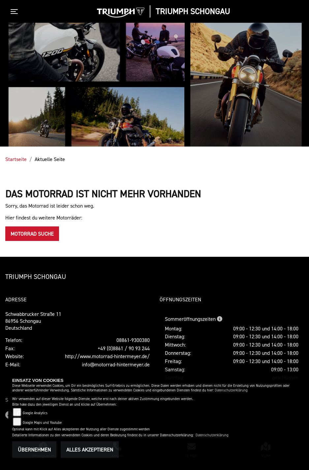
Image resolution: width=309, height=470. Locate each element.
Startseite (16, 159)
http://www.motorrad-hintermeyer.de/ (107, 356)
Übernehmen (34, 449)
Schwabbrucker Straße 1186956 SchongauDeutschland (33, 321)
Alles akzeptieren (89, 449)
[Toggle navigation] (15, 11)
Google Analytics (35, 413)
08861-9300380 (133, 340)
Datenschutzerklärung (231, 390)
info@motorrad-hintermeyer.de (116, 364)
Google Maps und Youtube (42, 422)
